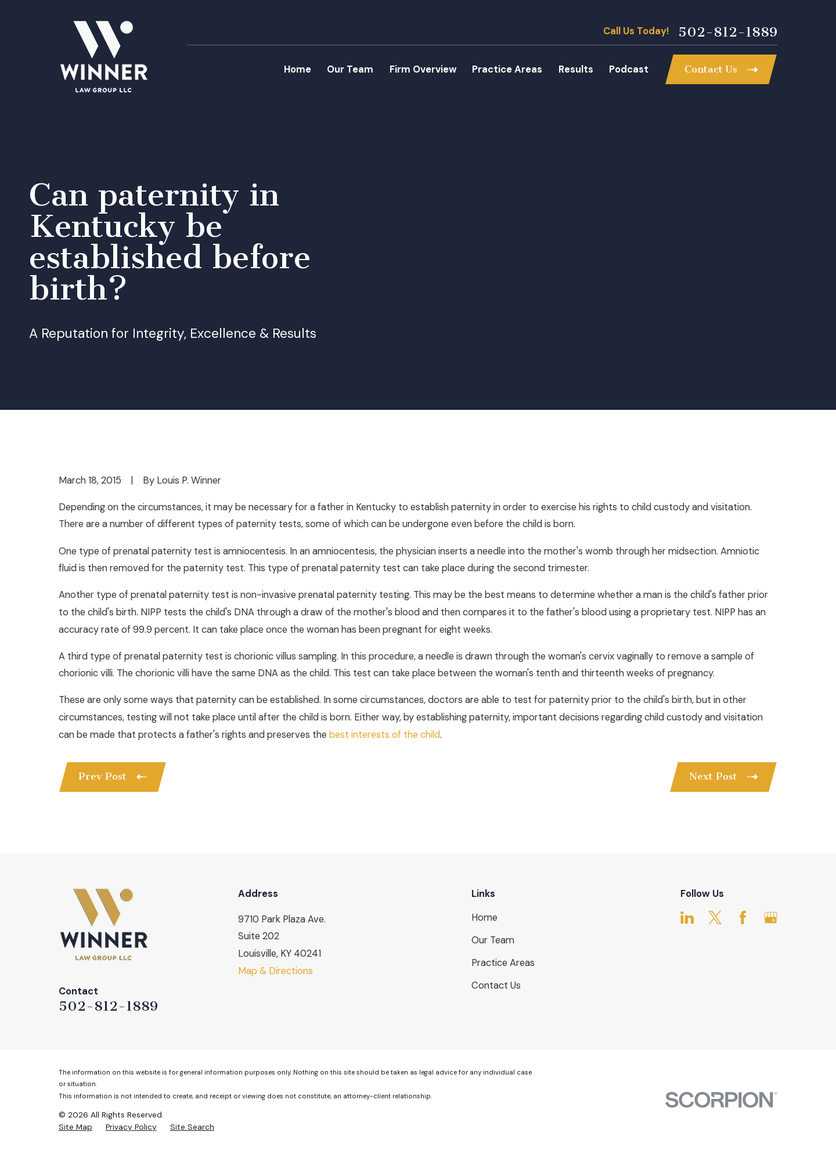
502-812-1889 (727, 32)
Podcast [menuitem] (628, 69)
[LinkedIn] (687, 917)
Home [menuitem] (297, 69)
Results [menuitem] (575, 69)
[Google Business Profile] (770, 917)
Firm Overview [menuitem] (423, 69)
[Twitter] (715, 917)
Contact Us (496, 985)
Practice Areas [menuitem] (507, 69)
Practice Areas (503, 963)
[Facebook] (742, 917)
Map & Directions (275, 971)
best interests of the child (384, 735)
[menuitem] (75, 1127)
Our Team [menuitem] (350, 69)
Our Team (492, 940)
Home (484, 917)
